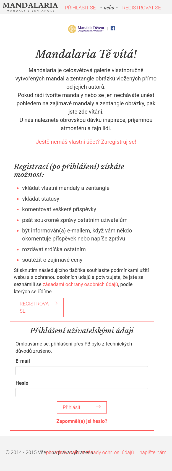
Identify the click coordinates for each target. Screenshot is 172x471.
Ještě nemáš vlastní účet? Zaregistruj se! (86, 141)
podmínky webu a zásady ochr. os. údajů (90, 452)
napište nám (152, 452)
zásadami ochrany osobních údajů (80, 284)
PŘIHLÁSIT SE (80, 8)
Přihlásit (82, 407)
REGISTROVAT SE (141, 8)
